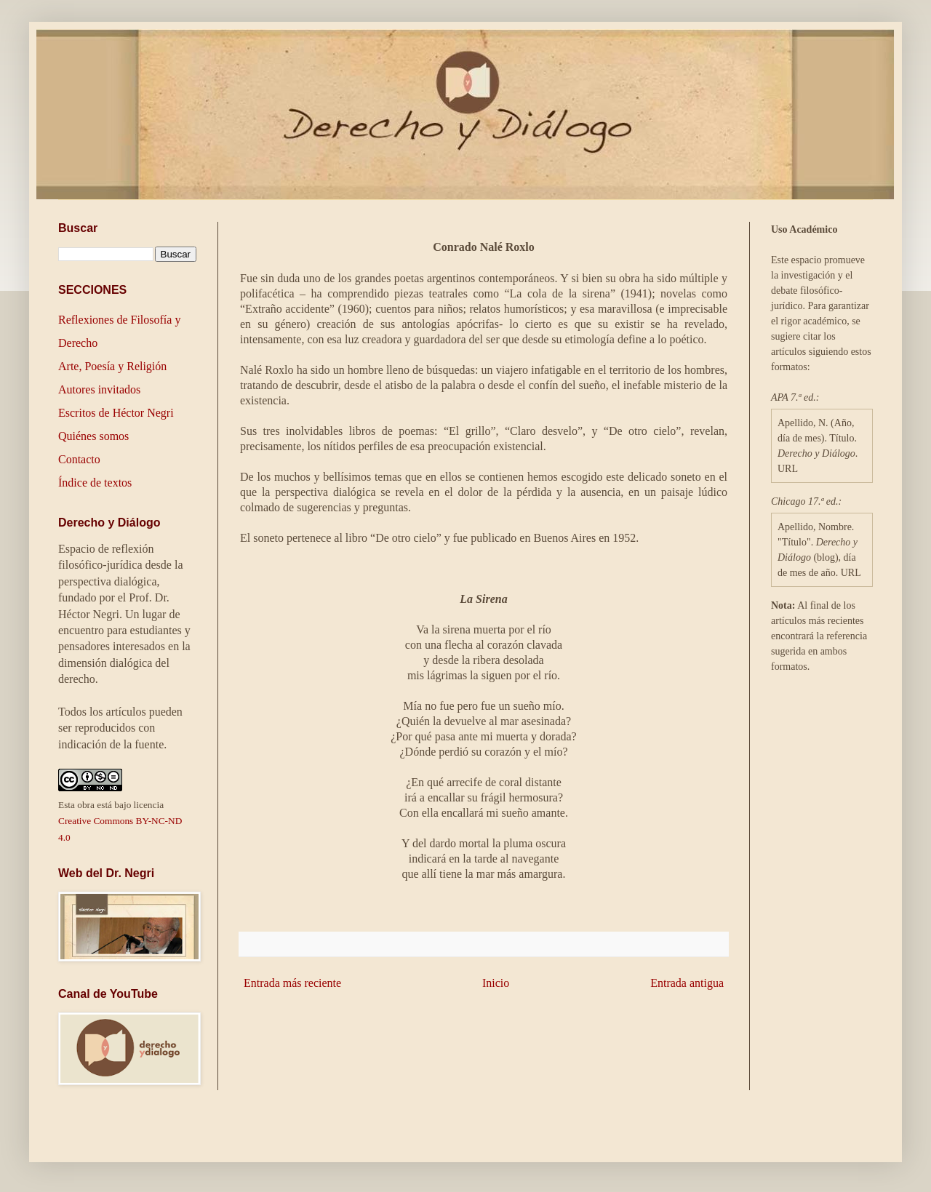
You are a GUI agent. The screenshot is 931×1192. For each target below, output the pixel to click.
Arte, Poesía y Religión (112, 366)
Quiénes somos (93, 436)
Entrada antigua (687, 983)
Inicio (495, 983)
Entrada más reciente (292, 983)
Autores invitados (99, 389)
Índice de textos (95, 482)
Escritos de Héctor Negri (116, 413)
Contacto (79, 459)
